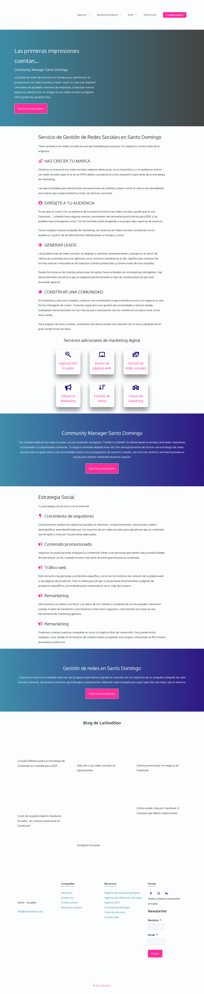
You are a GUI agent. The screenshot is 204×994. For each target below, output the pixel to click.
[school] (136, 387)
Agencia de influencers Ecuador (123, 897)
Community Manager (117, 907)
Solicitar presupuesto (31, 108)
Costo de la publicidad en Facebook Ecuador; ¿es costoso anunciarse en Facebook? (39, 820)
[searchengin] (68, 354)
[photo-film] (136, 354)
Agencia (85, 15)
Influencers (150, 14)
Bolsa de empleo (71, 907)
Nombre (154, 920)
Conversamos (69, 902)
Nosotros (67, 892)
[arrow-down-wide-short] (102, 387)
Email (153, 935)
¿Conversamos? (175, 14)
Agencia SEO (112, 902)
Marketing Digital (111, 15)
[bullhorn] (68, 387)
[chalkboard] (102, 354)
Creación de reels (115, 912)
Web (134, 15)
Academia (67, 897)
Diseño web (111, 917)
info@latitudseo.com (30, 911)
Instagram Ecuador (88, 845)
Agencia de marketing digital (122, 892)
